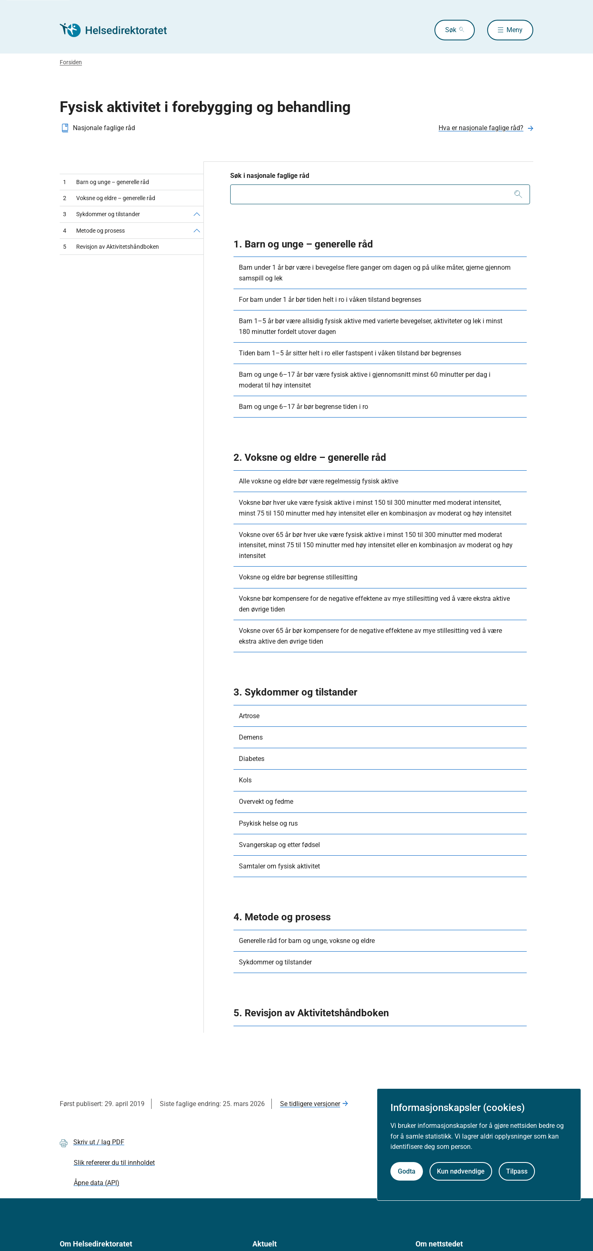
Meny (515, 30)
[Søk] (518, 194)
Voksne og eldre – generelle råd (109, 198)
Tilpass (517, 1171)
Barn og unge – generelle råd (106, 182)
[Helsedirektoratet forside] (119, 30)
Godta (407, 1171)
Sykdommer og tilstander (101, 214)
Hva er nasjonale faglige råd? (481, 128)
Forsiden (71, 62)
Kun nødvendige (461, 1171)
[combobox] (380, 194)
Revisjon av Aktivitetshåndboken (111, 246)
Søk (450, 30)
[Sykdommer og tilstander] (196, 214)
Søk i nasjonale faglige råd (269, 176)
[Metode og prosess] (196, 230)
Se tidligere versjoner (310, 1104)
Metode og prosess (94, 230)
